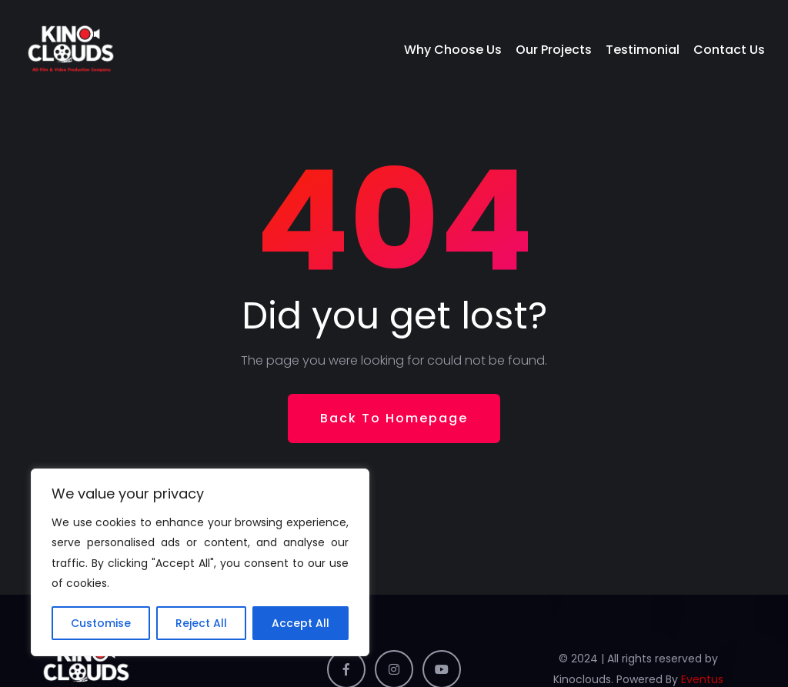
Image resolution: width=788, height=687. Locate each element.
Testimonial (642, 49)
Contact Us (729, 49)
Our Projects (554, 49)
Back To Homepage (394, 418)
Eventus (702, 679)
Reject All (201, 623)
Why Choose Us (453, 49)
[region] (200, 562)
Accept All (300, 623)
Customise (101, 623)
